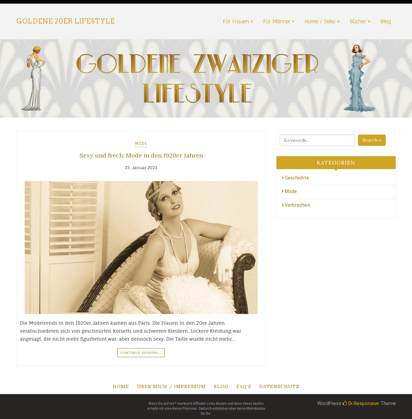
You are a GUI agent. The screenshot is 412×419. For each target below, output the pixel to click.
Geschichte (297, 177)
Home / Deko (319, 21)
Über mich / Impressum (171, 386)
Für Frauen (236, 21)
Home (121, 386)
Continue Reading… (141, 353)
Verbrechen (297, 205)
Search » (371, 140)
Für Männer (276, 21)
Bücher (358, 21)
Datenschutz (279, 386)
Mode (141, 143)
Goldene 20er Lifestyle (65, 21)
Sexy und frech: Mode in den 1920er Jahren (141, 155)
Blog (385, 21)
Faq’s (243, 386)
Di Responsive (361, 403)
